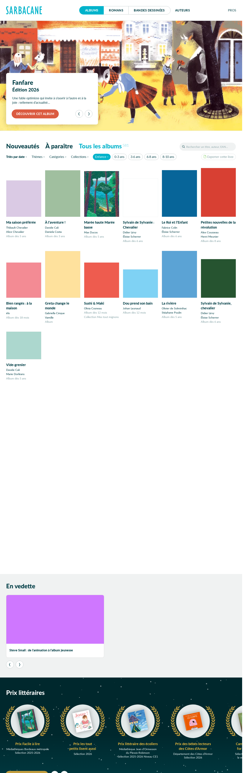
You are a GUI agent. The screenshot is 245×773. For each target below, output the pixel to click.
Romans (116, 10)
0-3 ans (119, 156)
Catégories (56, 156)
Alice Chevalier (15, 232)
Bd (149, 10)
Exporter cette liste (218, 156)
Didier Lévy (129, 233)
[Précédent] (79, 114)
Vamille (49, 320)
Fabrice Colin (169, 228)
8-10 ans (168, 156)
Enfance (100, 156)
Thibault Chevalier (17, 227)
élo (8, 315)
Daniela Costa (53, 232)
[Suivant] (88, 114)
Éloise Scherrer (132, 237)
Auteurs (182, 10)
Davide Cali (52, 227)
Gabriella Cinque (55, 316)
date (17, 156)
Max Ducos (91, 232)
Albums (91, 10)
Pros (232, 10)
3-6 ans (135, 156)
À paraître (59, 146)
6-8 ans (151, 156)
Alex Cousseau (210, 234)
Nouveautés (22, 146)
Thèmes (37, 156)
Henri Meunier (209, 238)
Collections (78, 156)
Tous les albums (104, 146)
